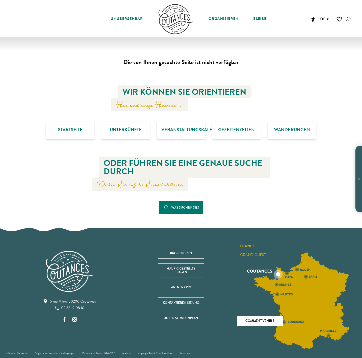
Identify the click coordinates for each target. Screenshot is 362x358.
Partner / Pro (180, 287)
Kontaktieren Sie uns (181, 302)
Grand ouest (253, 255)
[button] (348, 19)
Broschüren (181, 253)
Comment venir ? (259, 320)
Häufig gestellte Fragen (181, 270)
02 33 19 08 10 (69, 308)
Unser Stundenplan (181, 318)
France (247, 246)
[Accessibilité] (313, 19)
